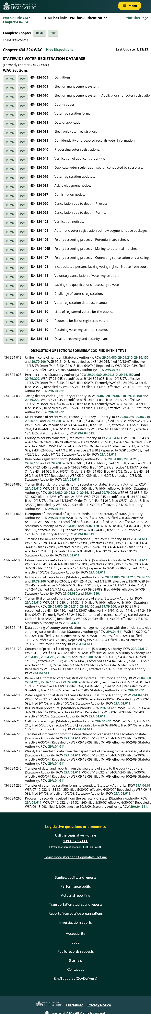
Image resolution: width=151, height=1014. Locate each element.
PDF (53, 33)
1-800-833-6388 (92, 847)
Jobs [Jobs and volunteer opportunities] (75, 942)
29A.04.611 (113, 370)
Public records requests (75, 951)
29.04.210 (125, 357)
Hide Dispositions (59, 49)
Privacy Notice (99, 1005)
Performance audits (75, 886)
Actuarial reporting (75, 895)
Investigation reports (75, 922)
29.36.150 (141, 357)
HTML (39, 33)
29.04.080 (109, 357)
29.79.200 (38, 361)
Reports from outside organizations (75, 913)
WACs (7, 18)
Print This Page (136, 18)
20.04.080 (70, 526)
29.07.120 (92, 526)
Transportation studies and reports (75, 904)
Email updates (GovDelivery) (75, 978)
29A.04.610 (33, 488)
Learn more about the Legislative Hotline (75, 857)
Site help (75, 960)
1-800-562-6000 (75, 841)
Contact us (75, 969)
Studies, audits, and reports (75, 877)
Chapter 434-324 (15, 22)
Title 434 (21, 18)
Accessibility (75, 933)
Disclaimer (74, 1005)
